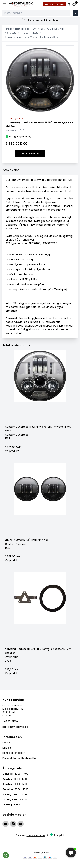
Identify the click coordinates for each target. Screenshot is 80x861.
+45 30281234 (10, 721)
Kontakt (6, 747)
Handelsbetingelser (13, 752)
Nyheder (48, 4)
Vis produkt (12, 451)
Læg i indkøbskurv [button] (30, 153)
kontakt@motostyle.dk (15, 726)
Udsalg (60, 4)
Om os (6, 742)
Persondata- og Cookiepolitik (19, 758)
